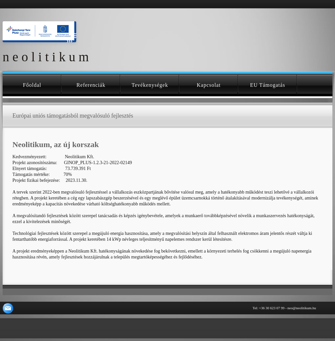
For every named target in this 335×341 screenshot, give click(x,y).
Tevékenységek (150, 85)
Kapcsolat (209, 85)
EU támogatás (267, 85)
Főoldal (32, 85)
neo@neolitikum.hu (302, 308)
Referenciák (91, 85)
